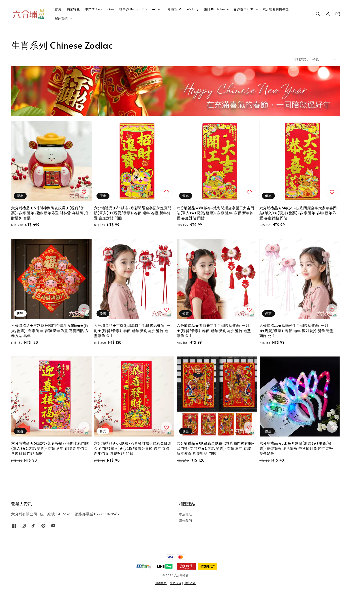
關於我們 (61, 19)
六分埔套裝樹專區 (276, 9)
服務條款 (161, 583)
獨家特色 (73, 9)
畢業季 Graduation (99, 9)
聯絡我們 (185, 521)
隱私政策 (175, 583)
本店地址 (185, 514)
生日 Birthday (214, 9)
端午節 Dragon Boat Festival (141, 9)
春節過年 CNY (243, 9)
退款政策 (190, 583)
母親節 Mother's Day (183, 9)
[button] (318, 14)
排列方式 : (300, 59)
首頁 (58, 9)
